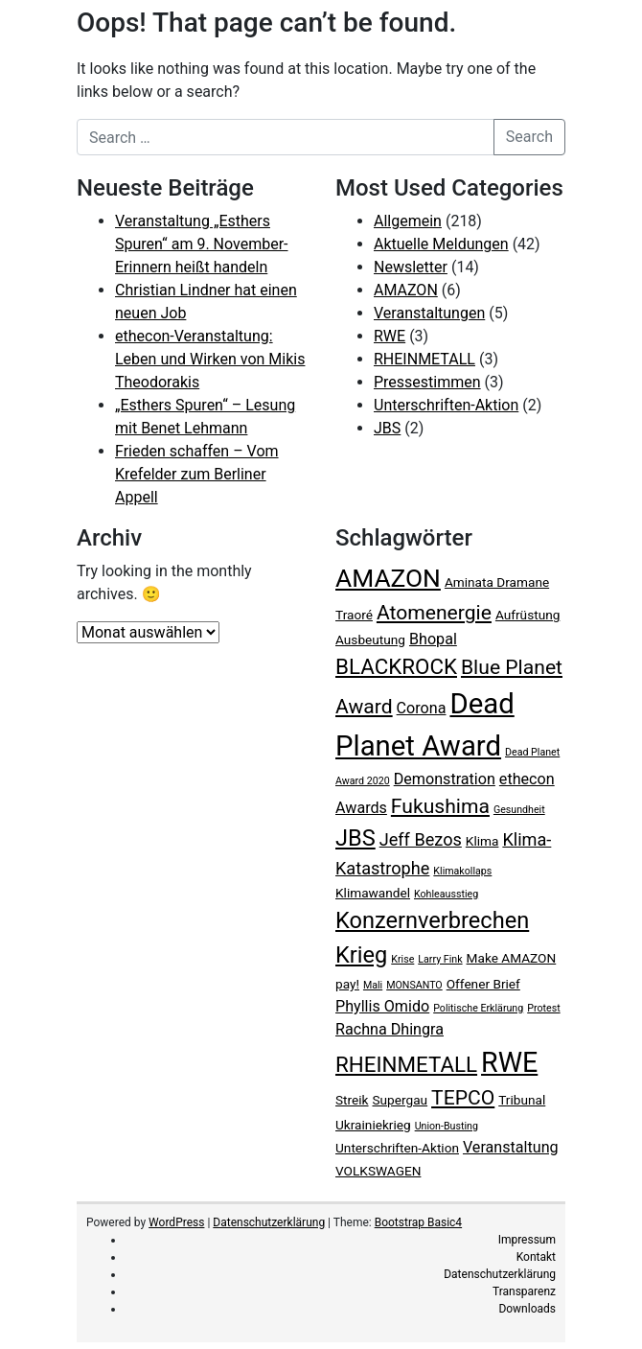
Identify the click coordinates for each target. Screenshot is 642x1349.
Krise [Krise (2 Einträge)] (402, 959)
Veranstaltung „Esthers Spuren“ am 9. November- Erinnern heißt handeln (201, 244)
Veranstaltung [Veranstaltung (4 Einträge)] (511, 1147)
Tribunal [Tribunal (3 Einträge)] (521, 1099)
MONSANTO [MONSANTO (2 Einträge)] (414, 985)
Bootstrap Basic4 (418, 1222)
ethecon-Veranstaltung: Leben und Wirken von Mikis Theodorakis (210, 359)
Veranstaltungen (429, 313)
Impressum (527, 1239)
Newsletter (410, 267)
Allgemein (408, 221)
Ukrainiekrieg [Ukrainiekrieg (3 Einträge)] (373, 1124)
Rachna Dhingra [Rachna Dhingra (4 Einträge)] (389, 1029)
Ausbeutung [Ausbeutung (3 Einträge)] (370, 639)
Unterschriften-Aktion (446, 405)
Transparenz (524, 1291)
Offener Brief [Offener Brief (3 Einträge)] (483, 983)
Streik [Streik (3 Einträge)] (352, 1099)
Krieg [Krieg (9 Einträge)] (361, 955)
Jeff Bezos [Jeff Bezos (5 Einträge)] (420, 839)
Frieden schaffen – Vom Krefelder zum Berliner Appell (197, 474)
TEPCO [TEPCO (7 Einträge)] (462, 1097)
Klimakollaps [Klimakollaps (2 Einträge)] (462, 871)
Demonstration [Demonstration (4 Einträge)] (444, 779)
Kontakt (536, 1257)
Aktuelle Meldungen (441, 244)
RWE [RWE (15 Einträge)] (509, 1062)
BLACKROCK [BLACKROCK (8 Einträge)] (396, 666)
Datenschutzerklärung (269, 1222)
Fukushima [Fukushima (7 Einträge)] (440, 806)
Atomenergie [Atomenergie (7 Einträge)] (434, 612)
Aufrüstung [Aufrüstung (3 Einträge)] (527, 614)
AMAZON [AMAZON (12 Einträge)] (388, 578)
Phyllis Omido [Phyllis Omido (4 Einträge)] (382, 1006)
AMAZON (406, 290)
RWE (389, 336)
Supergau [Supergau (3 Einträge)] (400, 1099)
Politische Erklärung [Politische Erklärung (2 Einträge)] (478, 1008)
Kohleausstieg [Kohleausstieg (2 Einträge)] (446, 894)
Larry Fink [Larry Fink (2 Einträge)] (440, 959)
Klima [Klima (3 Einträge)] (482, 841)
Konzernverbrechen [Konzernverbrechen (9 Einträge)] (432, 920)
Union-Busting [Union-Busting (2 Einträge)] (446, 1126)
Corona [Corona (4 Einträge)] (422, 708)
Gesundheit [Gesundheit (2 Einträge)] (519, 809)
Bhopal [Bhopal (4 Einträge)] (433, 639)
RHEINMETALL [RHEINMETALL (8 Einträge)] (406, 1064)
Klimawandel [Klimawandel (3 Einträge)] (372, 892)
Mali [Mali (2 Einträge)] (372, 985)
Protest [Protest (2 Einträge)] (543, 1008)
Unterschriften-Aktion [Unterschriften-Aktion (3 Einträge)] (397, 1147)
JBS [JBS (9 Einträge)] (355, 838)
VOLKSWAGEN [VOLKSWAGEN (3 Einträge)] (378, 1170)
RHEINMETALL (424, 359)
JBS (387, 428)
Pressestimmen (427, 382)
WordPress (176, 1222)
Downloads (527, 1308)
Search (529, 137)
